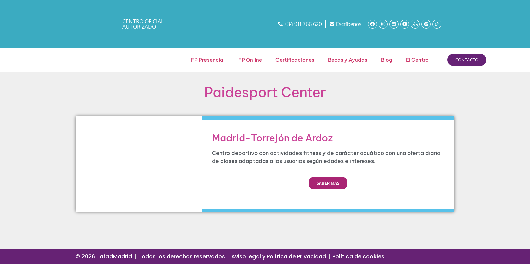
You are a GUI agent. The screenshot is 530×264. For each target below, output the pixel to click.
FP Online (250, 60)
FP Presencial (208, 60)
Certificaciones (294, 60)
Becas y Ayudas (347, 60)
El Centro (417, 60)
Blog (386, 60)
